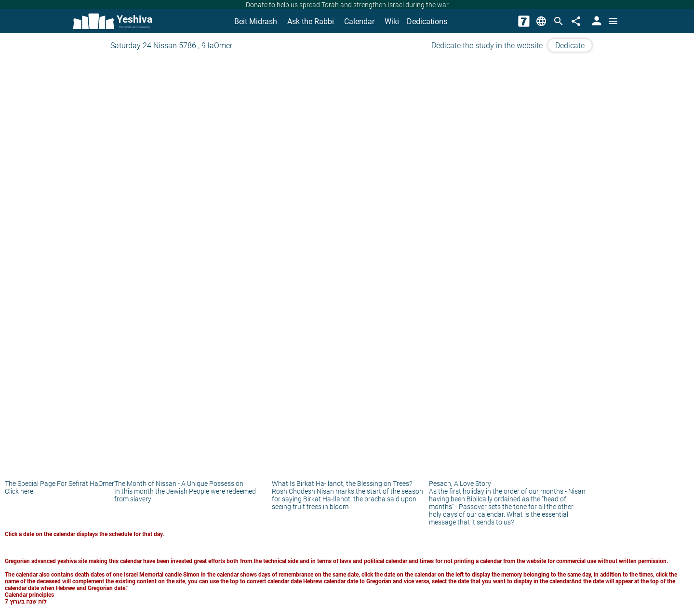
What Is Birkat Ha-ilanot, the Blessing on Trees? (342, 483)
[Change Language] (541, 21)
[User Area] (595, 21)
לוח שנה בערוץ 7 (26, 601)
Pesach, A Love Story (460, 483)
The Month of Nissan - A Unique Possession (178, 483)
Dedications (427, 21)
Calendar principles (29, 595)
